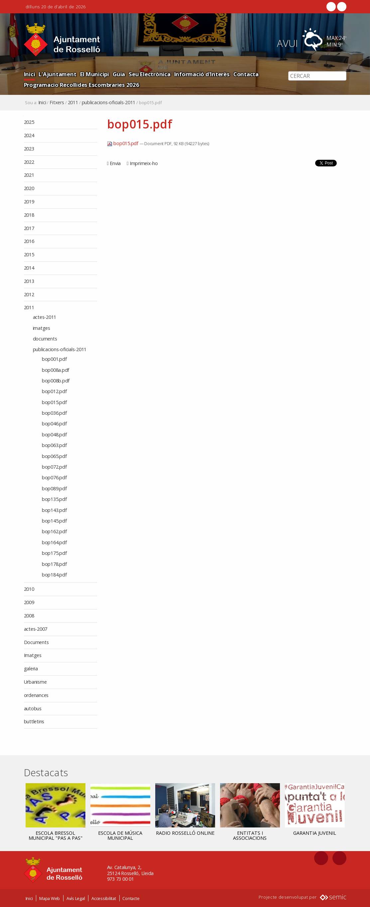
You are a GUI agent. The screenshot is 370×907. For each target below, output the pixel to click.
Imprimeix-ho (144, 163)
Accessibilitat (103, 898)
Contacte (130, 898)
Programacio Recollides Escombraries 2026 (81, 85)
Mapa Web (49, 898)
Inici (29, 74)
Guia (119, 74)
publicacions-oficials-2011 (109, 102)
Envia (115, 163)
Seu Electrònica (149, 74)
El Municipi (94, 74)
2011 (73, 102)
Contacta (246, 74)
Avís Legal (75, 898)
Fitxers (57, 102)
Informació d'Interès (202, 74)
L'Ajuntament (57, 74)
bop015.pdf (123, 143)
